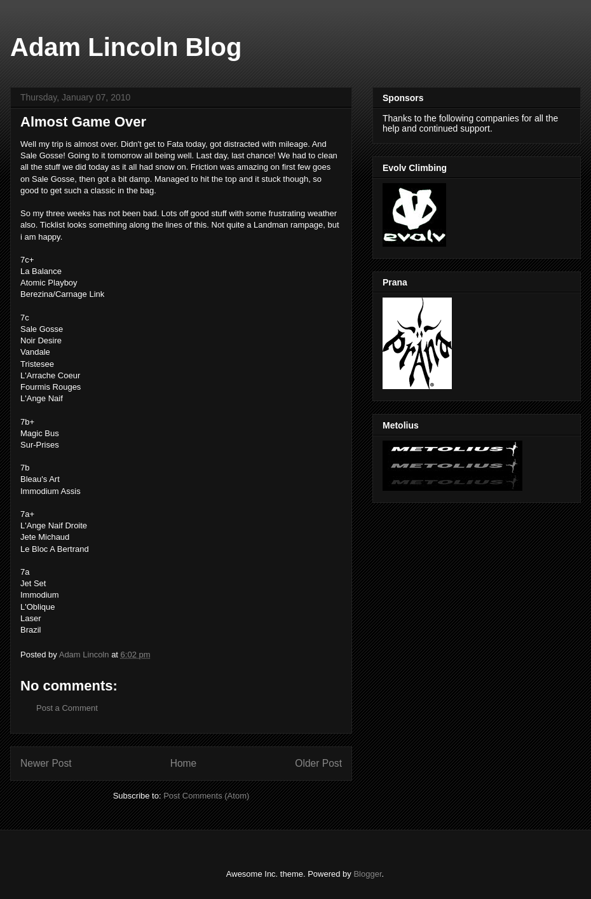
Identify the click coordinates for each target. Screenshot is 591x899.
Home (183, 763)
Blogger (367, 874)
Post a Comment (67, 708)
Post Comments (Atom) (206, 795)
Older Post (318, 763)
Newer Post (46, 763)
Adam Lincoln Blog (125, 47)
